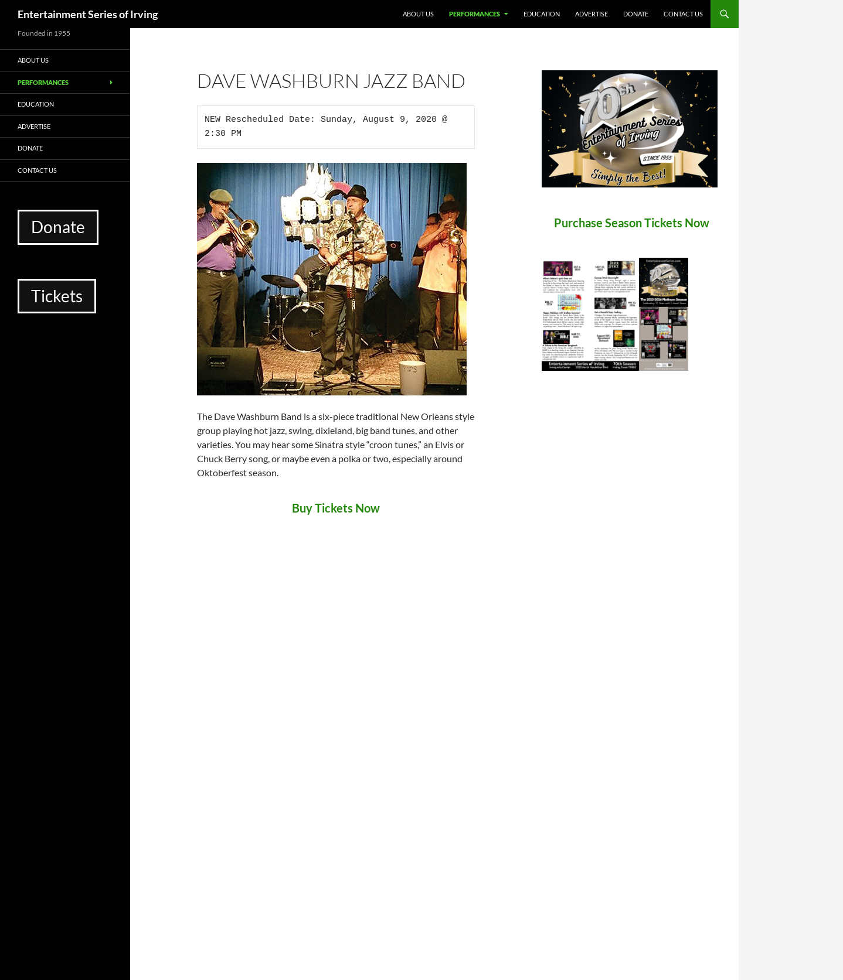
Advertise (591, 14)
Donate (635, 14)
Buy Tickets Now (336, 508)
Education (542, 14)
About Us (418, 14)
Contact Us (683, 14)
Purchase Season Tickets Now (631, 223)
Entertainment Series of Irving (88, 14)
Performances (474, 14)
